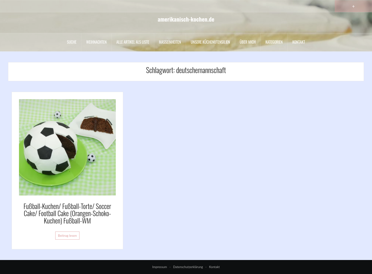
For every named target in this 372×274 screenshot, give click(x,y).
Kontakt (299, 42)
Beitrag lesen (67, 235)
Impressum (159, 267)
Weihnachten (96, 42)
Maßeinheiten (170, 42)
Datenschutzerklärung (188, 267)
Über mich (248, 42)
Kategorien (274, 42)
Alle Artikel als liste (132, 42)
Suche (71, 42)
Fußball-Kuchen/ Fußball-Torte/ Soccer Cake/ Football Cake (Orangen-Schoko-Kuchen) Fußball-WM (67, 213)
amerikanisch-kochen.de (186, 19)
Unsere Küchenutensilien (210, 42)
